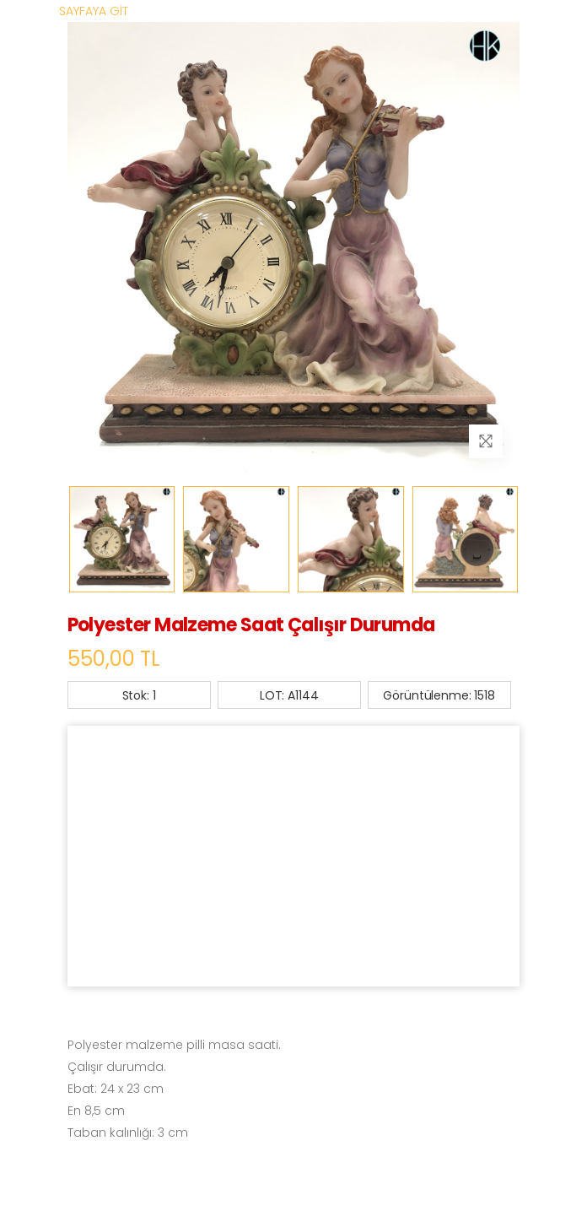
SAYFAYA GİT (93, 11)
